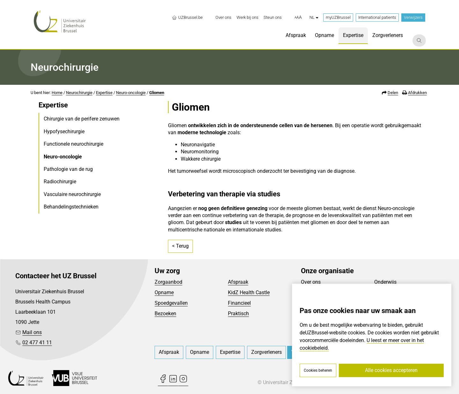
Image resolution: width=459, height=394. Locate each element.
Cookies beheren (318, 370)
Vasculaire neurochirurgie (72, 194)
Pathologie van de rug (68, 169)
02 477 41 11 (37, 342)
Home (57, 92)
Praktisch (238, 313)
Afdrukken (417, 92)
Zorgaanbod (168, 282)
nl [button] (314, 17)
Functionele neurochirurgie (73, 144)
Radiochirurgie (60, 182)
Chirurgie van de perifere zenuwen (82, 119)
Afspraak (238, 282)
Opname (164, 292)
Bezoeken (165, 313)
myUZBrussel (338, 17)
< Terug (180, 246)
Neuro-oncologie (131, 92)
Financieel (239, 303)
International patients (377, 17)
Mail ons (32, 332)
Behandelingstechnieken (71, 207)
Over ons (311, 282)
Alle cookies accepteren (391, 370)
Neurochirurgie (79, 92)
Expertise (104, 92)
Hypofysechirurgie (64, 131)
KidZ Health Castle (249, 292)
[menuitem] (223, 17)
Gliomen (156, 92)
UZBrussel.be (187, 17)
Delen (393, 92)
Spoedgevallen (171, 303)
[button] (298, 17)
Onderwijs (385, 282)
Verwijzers (413, 17)
